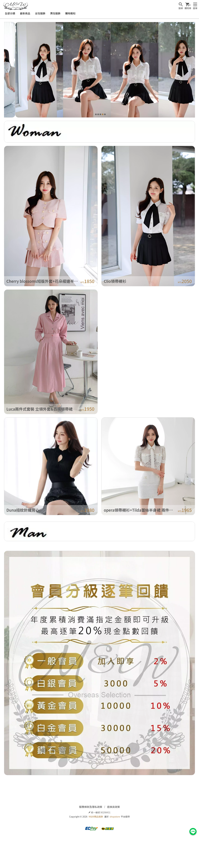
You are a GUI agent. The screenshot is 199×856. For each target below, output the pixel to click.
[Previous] (7, 70)
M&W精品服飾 (96, 816)
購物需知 (70, 13)
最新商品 (25, 13)
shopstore (115, 816)
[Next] (192, 70)
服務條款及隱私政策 (90, 807)
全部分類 (10, 13)
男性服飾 (55, 13)
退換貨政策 (113, 807)
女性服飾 (40, 13)
